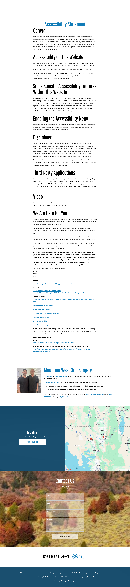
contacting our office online (94, 394)
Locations (98, 6)
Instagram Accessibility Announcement (46, 313)
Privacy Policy (66, 581)
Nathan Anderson (61, 376)
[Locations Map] (97, 438)
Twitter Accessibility (40, 321)
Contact (108, 6)
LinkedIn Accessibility (40, 325)
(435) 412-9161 (63, 397)
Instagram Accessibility (41, 317)
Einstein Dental (92, 577)
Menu (117, 6)
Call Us (89, 6)
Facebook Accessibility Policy (43, 306)
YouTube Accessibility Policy (42, 309)
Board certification (52, 383)
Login (74, 581)
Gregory (49, 376)
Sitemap (57, 581)
